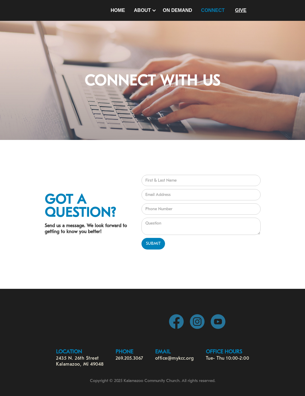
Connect (213, 10)
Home (118, 10)
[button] (144, 10)
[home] (79, 10)
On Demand (177, 10)
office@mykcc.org (174, 358)
